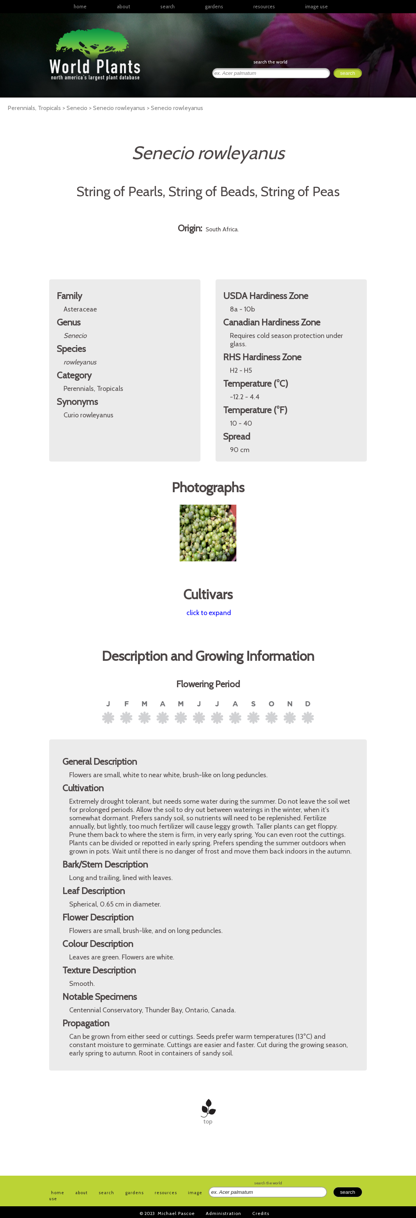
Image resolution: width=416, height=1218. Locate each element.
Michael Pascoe (176, 1213)
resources (166, 1192)
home (80, 6)
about (123, 6)
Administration (223, 1213)
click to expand (208, 613)
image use (316, 6)
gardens (214, 6)
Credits (260, 1213)
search (167, 6)
